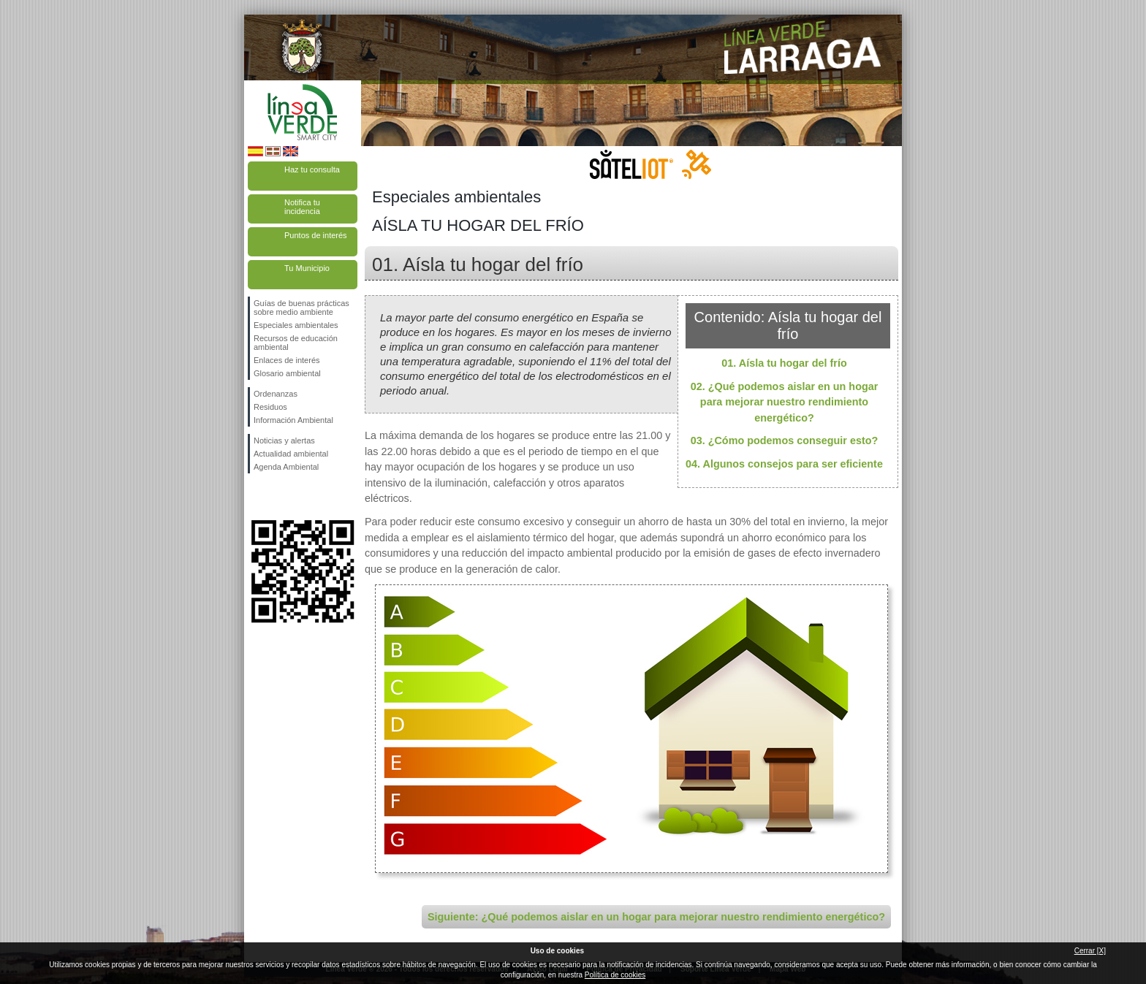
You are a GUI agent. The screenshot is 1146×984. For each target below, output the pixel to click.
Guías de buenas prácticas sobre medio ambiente (301, 307)
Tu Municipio (307, 268)
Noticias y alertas (284, 440)
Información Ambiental (293, 420)
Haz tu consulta (312, 169)
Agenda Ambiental (286, 466)
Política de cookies (615, 975)
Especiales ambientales (296, 325)
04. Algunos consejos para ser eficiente (784, 464)
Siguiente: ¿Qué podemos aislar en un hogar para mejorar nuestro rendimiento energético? (656, 917)
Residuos (270, 407)
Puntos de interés (315, 235)
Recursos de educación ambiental (296, 342)
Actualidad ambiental (291, 453)
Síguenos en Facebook (256, 497)
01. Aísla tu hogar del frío (783, 363)
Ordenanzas (275, 393)
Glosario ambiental (287, 373)
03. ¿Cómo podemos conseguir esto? (785, 440)
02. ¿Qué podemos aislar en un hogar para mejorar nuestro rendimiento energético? (785, 402)
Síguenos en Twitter (280, 497)
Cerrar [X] (1090, 951)
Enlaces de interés (287, 360)
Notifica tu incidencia (302, 207)
